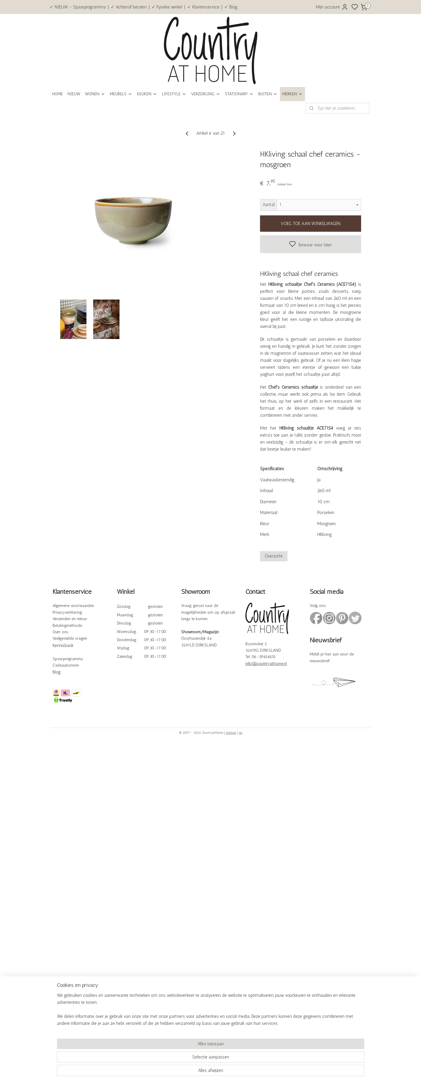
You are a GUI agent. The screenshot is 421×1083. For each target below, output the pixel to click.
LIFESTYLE (174, 93)
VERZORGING (205, 93)
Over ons (60, 631)
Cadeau (59, 665)
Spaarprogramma (68, 658)
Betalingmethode (67, 625)
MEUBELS (121, 93)
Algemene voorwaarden (73, 605)
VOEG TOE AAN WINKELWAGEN (310, 223)
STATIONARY (239, 93)
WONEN (95, 93)
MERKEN (292, 93)
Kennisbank (63, 645)
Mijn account (332, 7)
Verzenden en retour (70, 618)
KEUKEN (147, 93)
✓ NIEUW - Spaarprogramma (78, 7)
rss (240, 733)
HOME (57, 93)
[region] (172, 1058)
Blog (57, 672)
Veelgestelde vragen (70, 638)
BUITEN (268, 93)
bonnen (72, 665)
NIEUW (73, 93)
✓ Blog (231, 7)
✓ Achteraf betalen (129, 7)
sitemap (231, 733)
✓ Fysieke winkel (167, 7)
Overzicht (273, 556)
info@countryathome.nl (266, 663)
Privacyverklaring (67, 612)
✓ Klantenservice (203, 7)
